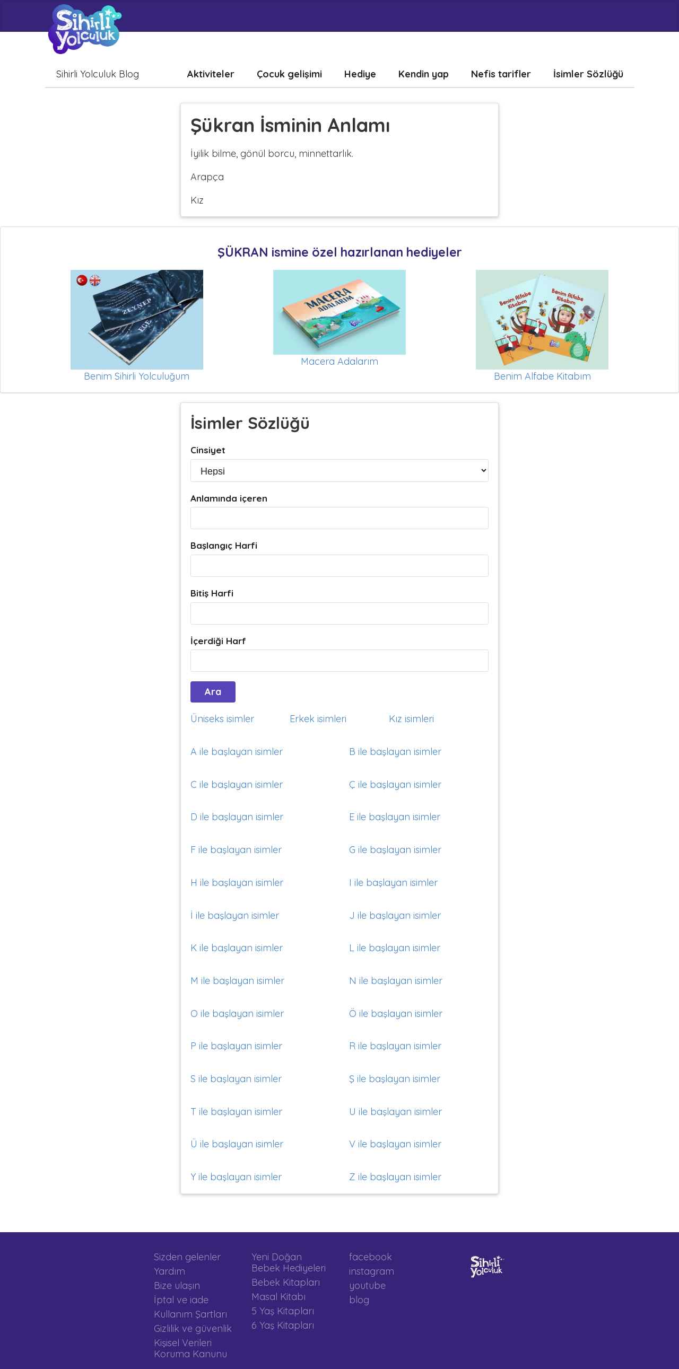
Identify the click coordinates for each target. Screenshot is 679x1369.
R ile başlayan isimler (395, 1046)
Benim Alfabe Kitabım (542, 376)
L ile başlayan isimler (394, 948)
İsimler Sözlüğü (588, 74)
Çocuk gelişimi (289, 74)
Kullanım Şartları (190, 1314)
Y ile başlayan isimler (236, 1177)
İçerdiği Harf (218, 640)
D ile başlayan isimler (236, 817)
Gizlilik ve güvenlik (193, 1328)
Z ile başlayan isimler (395, 1177)
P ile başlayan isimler (236, 1046)
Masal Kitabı (278, 1297)
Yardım (169, 1271)
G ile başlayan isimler (395, 850)
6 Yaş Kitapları (282, 1325)
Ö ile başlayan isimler (395, 1013)
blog (359, 1299)
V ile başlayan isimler (395, 1144)
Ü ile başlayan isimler (236, 1144)
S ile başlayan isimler (236, 1079)
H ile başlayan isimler (236, 882)
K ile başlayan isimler (236, 948)
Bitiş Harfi (211, 593)
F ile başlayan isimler (236, 850)
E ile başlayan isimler (394, 817)
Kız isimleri (411, 719)
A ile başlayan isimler (236, 751)
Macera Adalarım (339, 361)
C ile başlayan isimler (236, 784)
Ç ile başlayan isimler (395, 784)
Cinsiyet (207, 449)
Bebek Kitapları (285, 1282)
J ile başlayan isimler (395, 915)
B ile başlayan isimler (395, 751)
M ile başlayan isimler (237, 981)
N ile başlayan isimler (395, 981)
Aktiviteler (210, 74)
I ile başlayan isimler (393, 882)
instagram (371, 1271)
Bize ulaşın (177, 1285)
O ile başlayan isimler (237, 1013)
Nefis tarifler (501, 74)
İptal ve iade (181, 1300)
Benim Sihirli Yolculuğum (136, 376)
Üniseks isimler (222, 719)
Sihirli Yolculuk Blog (97, 74)
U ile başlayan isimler (395, 1111)
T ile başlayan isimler (236, 1111)
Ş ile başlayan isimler (394, 1079)
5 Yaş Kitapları (282, 1311)
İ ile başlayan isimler (234, 915)
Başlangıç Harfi (223, 545)
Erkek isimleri (318, 719)
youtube (367, 1285)
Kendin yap (423, 74)
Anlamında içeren (228, 498)
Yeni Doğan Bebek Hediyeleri (288, 1262)
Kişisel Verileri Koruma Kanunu (190, 1348)
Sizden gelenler (187, 1257)
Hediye (360, 74)
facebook (370, 1257)
